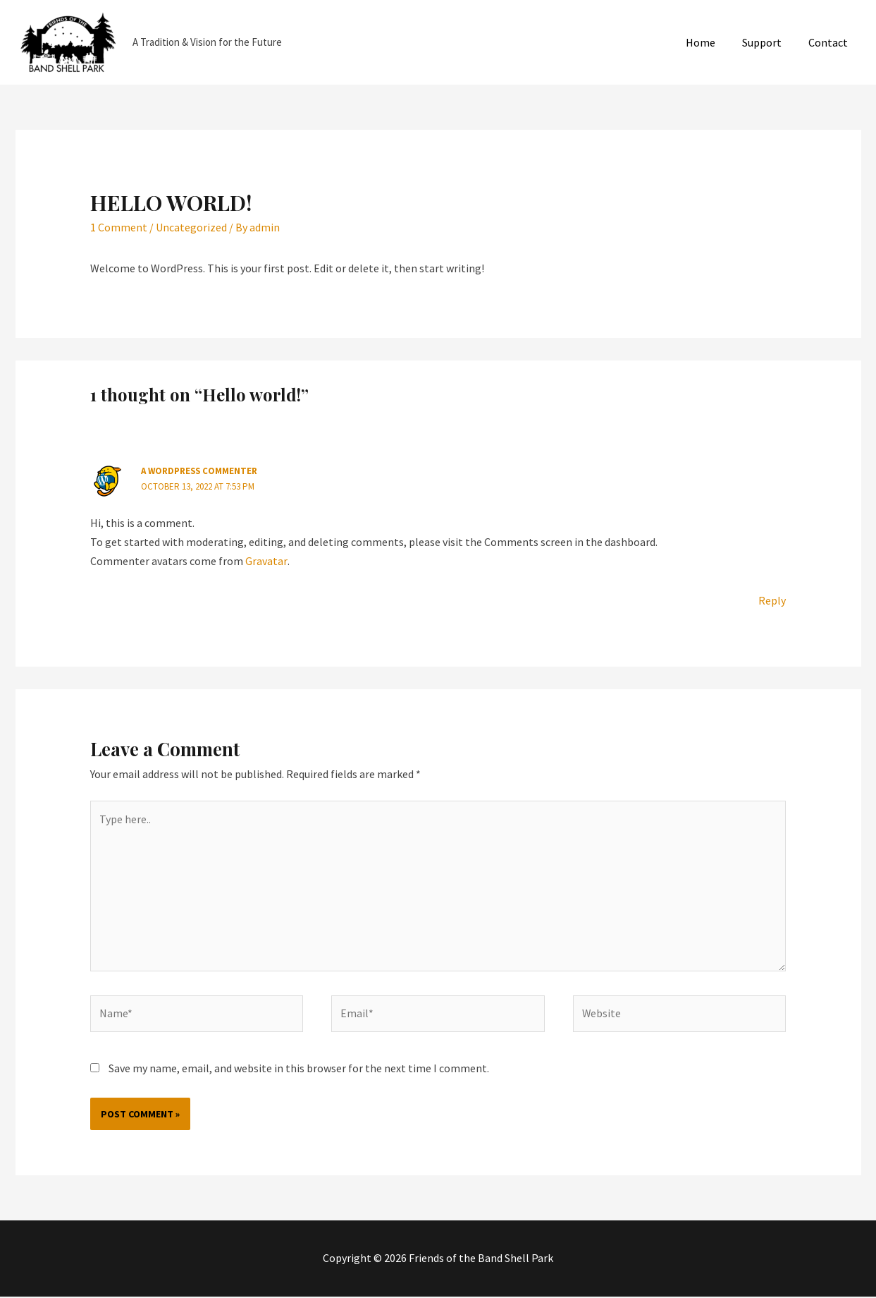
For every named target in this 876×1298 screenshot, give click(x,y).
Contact (830, 42)
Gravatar (266, 561)
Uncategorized (191, 227)
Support (768, 42)
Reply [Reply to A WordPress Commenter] (772, 600)
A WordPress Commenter (200, 471)
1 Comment (118, 227)
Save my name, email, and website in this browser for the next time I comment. (299, 1070)
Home (711, 42)
